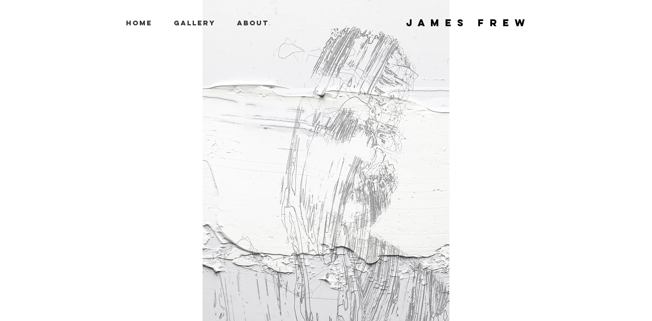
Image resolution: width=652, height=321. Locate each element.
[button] (194, 23)
